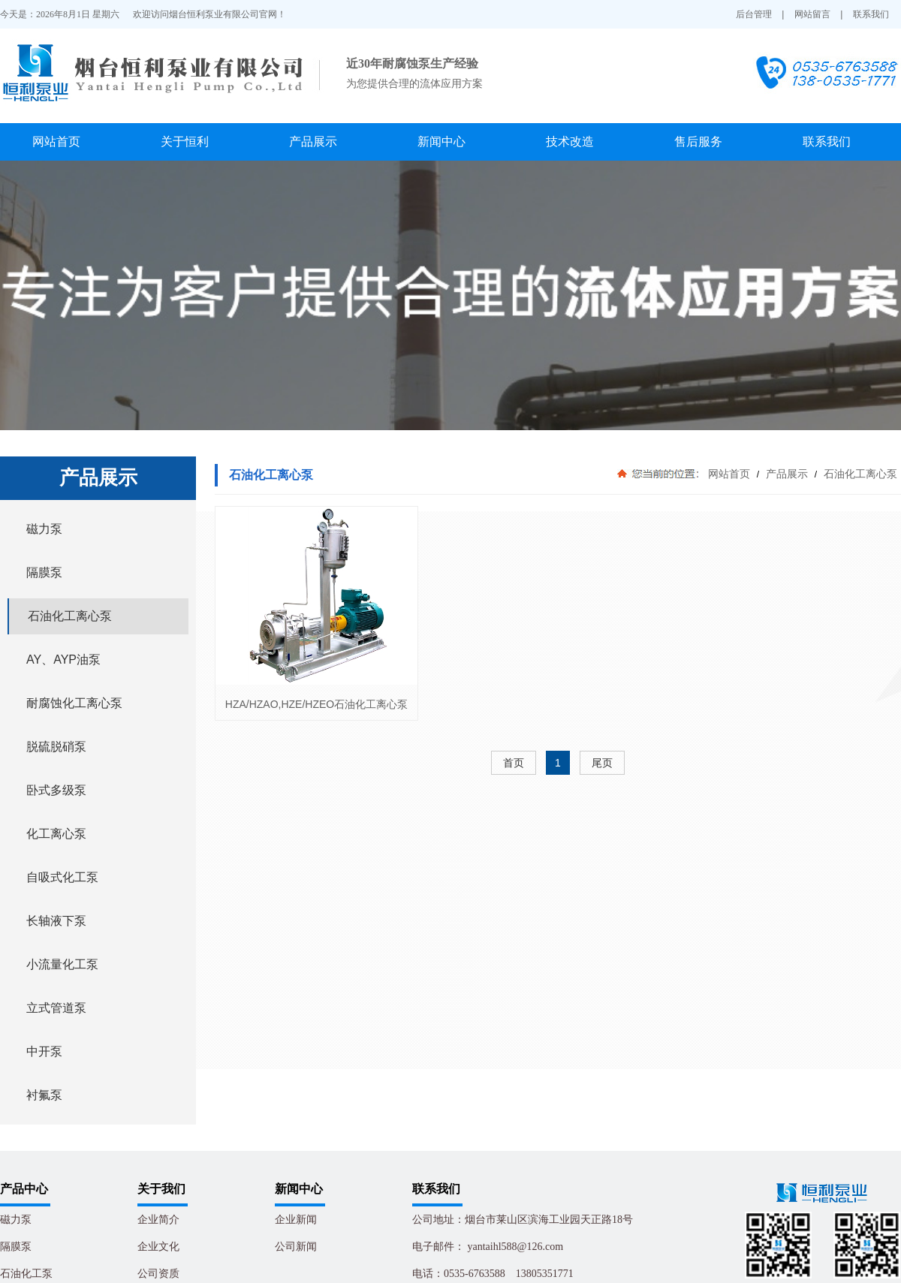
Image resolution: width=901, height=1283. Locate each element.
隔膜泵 (16, 1246)
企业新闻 (296, 1219)
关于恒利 (185, 141)
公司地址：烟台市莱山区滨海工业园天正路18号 (522, 1219)
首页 (513, 763)
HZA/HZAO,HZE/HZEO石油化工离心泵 (316, 704)
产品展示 (313, 141)
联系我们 (871, 14)
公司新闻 (296, 1246)
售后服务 (698, 141)
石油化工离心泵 (859, 474)
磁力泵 (16, 1219)
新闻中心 (441, 141)
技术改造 (570, 141)
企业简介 (158, 1219)
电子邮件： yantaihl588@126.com (487, 1246)
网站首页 (56, 141)
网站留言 (812, 14)
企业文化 (158, 1246)
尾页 (602, 763)
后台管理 (754, 14)
